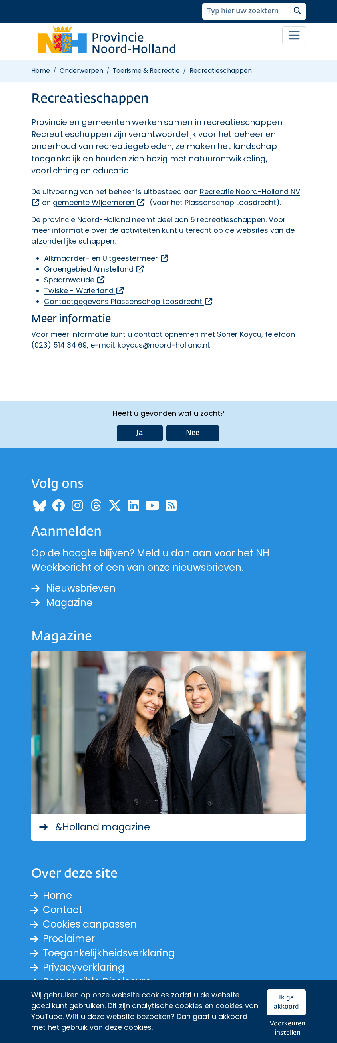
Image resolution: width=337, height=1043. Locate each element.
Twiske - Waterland (84, 291)
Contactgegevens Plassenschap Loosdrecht (128, 301)
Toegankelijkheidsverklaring (109, 953)
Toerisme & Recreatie (146, 70)
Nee (192, 433)
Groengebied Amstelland (94, 269)
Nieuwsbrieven (73, 588)
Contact (62, 909)
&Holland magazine (94, 827)
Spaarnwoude (75, 280)
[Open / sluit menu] (294, 35)
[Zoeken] (245, 11)
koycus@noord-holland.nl (163, 345)
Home (40, 70)
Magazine (61, 602)
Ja (139, 433)
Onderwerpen (81, 70)
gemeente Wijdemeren (99, 202)
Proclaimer (69, 938)
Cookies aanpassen (90, 924)
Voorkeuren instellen (287, 1028)
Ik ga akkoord (286, 1002)
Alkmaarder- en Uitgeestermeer (106, 258)
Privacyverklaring (83, 967)
